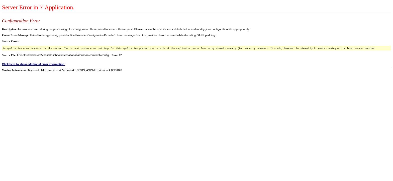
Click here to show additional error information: (33, 64)
